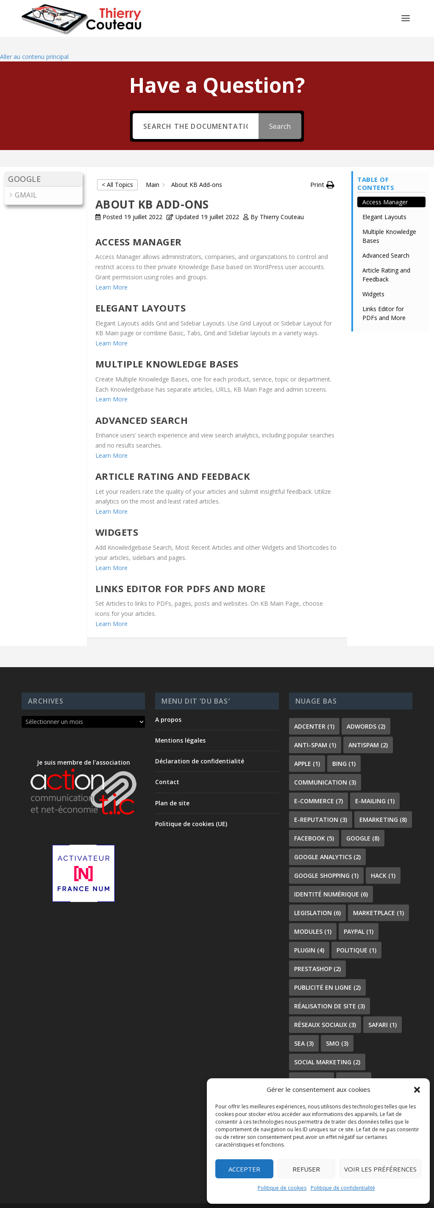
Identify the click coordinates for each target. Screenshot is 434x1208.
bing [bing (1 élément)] (344, 749)
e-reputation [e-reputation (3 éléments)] (320, 805)
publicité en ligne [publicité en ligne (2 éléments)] (327, 973)
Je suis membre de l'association (83, 771)
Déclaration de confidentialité (199, 747)
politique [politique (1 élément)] (356, 935)
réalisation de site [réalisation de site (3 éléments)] (329, 991)
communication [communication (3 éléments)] (325, 767)
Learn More (111, 272)
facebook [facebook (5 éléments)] (314, 823)
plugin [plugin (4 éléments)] (309, 935)
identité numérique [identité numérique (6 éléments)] (331, 879)
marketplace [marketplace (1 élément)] (378, 898)
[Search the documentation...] (196, 112)
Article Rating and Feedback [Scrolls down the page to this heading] (386, 260)
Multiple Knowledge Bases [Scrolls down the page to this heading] (389, 221)
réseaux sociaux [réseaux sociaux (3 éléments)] (325, 1010)
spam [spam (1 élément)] (353, 1066)
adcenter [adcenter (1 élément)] (314, 711)
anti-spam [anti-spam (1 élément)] (315, 730)
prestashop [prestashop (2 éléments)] (317, 954)
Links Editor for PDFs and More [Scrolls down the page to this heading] (384, 298)
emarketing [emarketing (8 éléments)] (383, 805)
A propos (168, 705)
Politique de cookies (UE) (191, 809)
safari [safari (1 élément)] (382, 1010)
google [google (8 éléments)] (362, 823)
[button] (417, 1090)
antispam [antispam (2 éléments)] (368, 730)
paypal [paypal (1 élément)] (358, 917)
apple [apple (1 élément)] (307, 749)
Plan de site (172, 788)
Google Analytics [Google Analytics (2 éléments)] (327, 842)
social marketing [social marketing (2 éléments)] (327, 1047)
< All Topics (117, 170)
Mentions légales (180, 725)
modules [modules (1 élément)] (312, 917)
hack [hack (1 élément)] (383, 861)
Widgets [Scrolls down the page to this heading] (373, 280)
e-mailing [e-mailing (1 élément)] (375, 786)
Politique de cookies (282, 1187)
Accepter (244, 1169)
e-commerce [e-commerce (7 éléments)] (318, 786)
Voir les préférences (380, 1169)
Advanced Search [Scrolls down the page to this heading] (385, 241)
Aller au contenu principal (34, 42)
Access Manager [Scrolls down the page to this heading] (385, 188)
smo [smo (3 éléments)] (337, 1028)
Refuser (306, 1169)
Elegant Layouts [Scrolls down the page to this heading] (384, 202)
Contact (167, 767)
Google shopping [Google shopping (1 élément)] (326, 861)
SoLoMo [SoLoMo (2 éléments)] (311, 1066)
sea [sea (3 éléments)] (304, 1028)
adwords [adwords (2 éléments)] (366, 711)
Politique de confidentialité (343, 1187)
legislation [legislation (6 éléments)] (317, 898)
